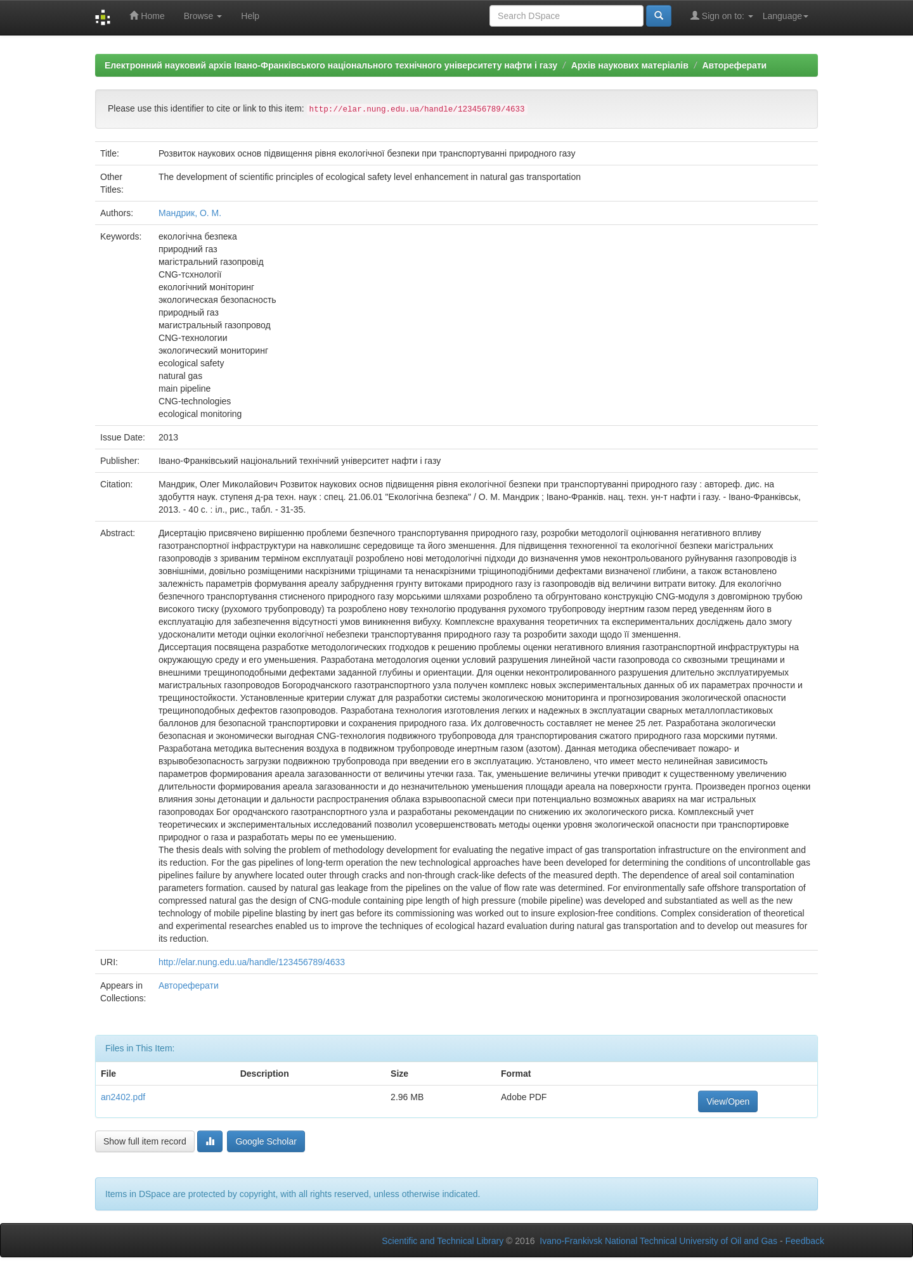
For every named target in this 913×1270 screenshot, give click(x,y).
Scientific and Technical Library (442, 1241)
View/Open (727, 1101)
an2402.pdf (123, 1097)
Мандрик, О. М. (190, 213)
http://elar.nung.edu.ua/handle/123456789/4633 (252, 962)
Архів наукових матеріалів (630, 65)
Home (146, 15)
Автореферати (734, 65)
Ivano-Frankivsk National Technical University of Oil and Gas (658, 1241)
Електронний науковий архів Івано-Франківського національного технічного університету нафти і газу (331, 65)
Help (250, 16)
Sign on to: (721, 15)
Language (785, 16)
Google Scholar (266, 1141)
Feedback (805, 1241)
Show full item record (144, 1141)
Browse (203, 16)
